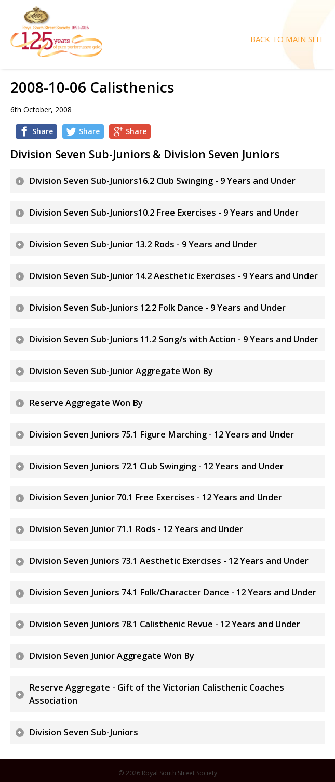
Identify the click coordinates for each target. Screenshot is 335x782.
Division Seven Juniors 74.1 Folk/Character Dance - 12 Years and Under (172, 592)
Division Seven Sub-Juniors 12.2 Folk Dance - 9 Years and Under (157, 307)
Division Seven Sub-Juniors (83, 732)
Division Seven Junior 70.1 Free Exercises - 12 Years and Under (155, 497)
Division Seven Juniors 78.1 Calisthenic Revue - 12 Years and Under (164, 624)
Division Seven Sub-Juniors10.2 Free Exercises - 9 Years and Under (164, 212)
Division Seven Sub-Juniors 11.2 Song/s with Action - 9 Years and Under (173, 339)
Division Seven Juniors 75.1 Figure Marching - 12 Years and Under (161, 434)
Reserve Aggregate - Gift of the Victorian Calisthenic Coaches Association (156, 694)
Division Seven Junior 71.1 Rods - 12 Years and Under (136, 529)
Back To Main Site (287, 39)
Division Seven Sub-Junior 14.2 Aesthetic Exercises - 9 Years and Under (173, 276)
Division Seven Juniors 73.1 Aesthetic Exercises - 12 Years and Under (169, 560)
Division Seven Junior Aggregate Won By (111, 655)
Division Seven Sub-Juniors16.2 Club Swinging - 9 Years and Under (162, 181)
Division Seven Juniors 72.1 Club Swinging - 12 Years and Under (156, 466)
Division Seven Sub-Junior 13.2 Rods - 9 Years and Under (143, 244)
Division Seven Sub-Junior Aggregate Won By (121, 371)
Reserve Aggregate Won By (86, 402)
